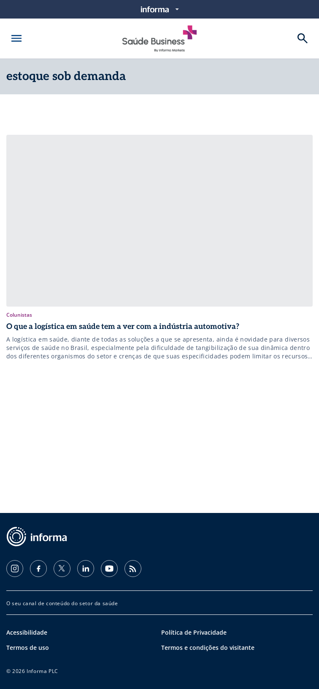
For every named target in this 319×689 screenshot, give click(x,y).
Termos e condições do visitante (207, 648)
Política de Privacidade (194, 632)
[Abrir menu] (16, 38)
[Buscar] (302, 38)
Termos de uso (27, 648)
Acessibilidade (26, 632)
